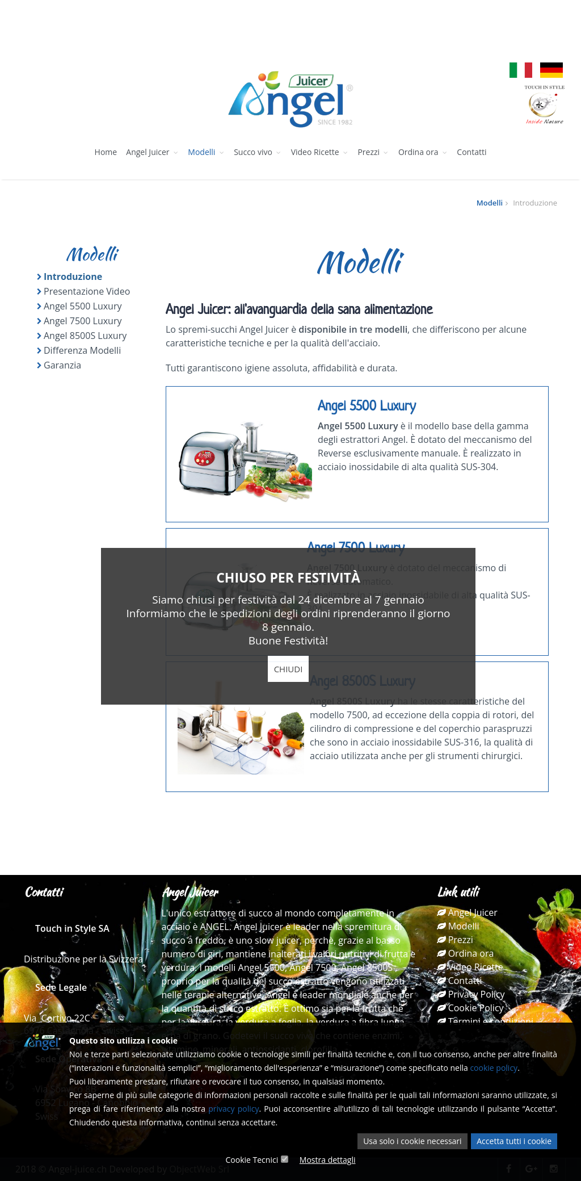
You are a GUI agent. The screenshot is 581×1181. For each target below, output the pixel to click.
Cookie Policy (470, 1008)
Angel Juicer (152, 151)
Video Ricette (320, 151)
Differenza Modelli (82, 350)
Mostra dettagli (328, 1159)
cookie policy (493, 1067)
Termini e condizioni (485, 1021)
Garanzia (62, 365)
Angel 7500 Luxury (82, 321)
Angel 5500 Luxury (82, 306)
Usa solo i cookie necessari (412, 1141)
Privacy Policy (471, 994)
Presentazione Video (87, 291)
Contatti (471, 151)
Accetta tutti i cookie (514, 1141)
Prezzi (373, 151)
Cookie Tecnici (251, 1159)
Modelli (206, 151)
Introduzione (73, 276)
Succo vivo (257, 151)
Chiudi (288, 669)
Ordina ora (423, 151)
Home (106, 151)
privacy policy (233, 1108)
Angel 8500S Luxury (85, 335)
